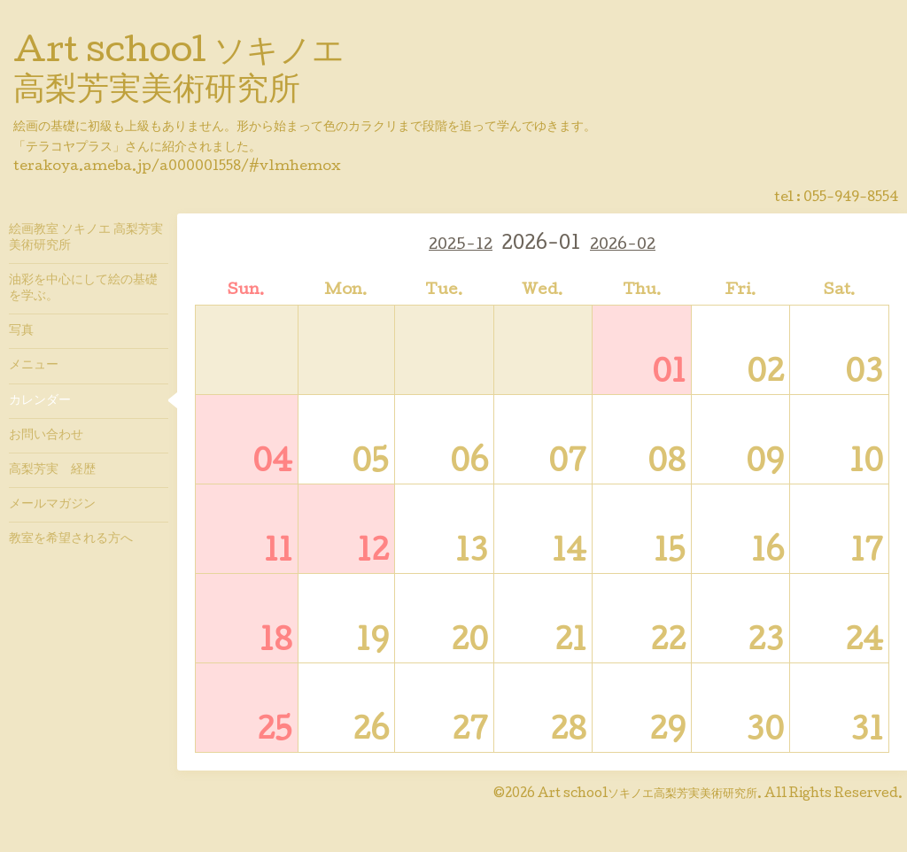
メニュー (33, 366)
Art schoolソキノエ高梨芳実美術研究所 (647, 794)
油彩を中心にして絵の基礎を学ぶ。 (83, 289)
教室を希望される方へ (71, 539)
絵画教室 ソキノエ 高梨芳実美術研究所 (86, 238)
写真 (21, 331)
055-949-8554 (850, 198)
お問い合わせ (46, 436)
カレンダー (40, 401)
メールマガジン (52, 505)
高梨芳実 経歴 (52, 470)
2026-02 (622, 245)
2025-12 (460, 245)
